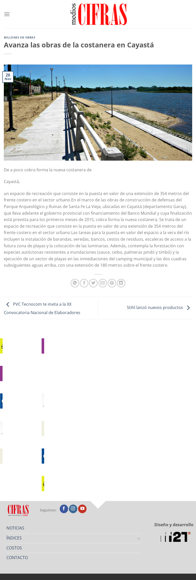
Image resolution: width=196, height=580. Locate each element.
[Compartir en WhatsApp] (75, 283)
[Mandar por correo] (103, 283)
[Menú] (7, 14)
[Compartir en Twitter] (93, 283)
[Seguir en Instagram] (73, 509)
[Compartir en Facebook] (84, 283)
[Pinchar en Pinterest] (112, 283)
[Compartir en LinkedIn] (121, 283)
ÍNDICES (14, 538)
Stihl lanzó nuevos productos (159, 307)
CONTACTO (17, 557)
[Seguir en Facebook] (64, 509)
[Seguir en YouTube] (82, 509)
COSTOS (14, 548)
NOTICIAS (15, 528)
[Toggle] (139, 538)
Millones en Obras (19, 37)
